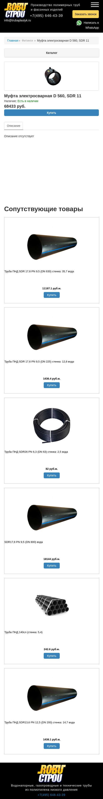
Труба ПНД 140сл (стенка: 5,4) (23, 632)
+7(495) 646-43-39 (46, 16)
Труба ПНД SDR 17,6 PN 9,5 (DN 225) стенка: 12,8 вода (39, 361)
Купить (51, 112)
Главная (12, 40)
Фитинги (28, 40)
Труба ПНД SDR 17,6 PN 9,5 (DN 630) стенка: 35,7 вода (39, 271)
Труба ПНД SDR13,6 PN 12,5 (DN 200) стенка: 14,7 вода (39, 722)
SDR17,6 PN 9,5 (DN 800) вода (23, 542)
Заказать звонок (86, 14)
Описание (13, 125)
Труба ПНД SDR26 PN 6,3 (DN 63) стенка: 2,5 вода (36, 451)
